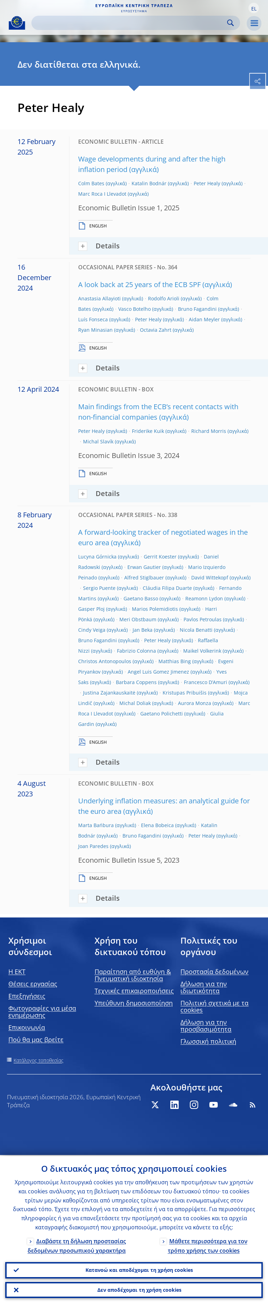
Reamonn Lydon (204, 598)
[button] (253, 8)
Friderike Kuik (148, 431)
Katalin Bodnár (149, 183)
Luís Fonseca (93, 319)
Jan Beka (142, 630)
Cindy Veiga (91, 630)
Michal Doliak (135, 703)
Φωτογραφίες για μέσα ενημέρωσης (42, 1011)
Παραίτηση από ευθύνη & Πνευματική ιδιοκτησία (133, 975)
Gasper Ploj (91, 609)
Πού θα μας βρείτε (36, 1039)
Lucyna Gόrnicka (97, 556)
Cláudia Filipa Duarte (167, 588)
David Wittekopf (209, 577)
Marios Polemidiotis (155, 609)
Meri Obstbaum (137, 619)
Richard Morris (208, 431)
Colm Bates (91, 183)
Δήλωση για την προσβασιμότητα (205, 1025)
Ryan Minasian (95, 330)
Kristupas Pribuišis (185, 692)
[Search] (130, 23)
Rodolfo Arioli (163, 298)
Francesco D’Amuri (205, 682)
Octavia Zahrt (155, 330)
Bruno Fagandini (197, 309)
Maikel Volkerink (202, 650)
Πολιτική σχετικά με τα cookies (214, 1006)
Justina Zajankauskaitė (109, 692)
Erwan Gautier (144, 567)
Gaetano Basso (141, 598)
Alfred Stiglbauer (144, 577)
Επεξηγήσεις (26, 996)
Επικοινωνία (26, 1027)
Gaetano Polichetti (161, 713)
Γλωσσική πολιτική (208, 1041)
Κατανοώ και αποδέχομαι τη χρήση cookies (139, 1269)
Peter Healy (207, 183)
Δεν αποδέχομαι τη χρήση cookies (139, 1289)
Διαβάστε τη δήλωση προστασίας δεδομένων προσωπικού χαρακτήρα (77, 1244)
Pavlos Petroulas (203, 619)
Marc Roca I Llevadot (102, 193)
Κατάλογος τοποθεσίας (39, 1060)
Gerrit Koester (160, 556)
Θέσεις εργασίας (32, 984)
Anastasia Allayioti (99, 298)
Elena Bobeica (157, 825)
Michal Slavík (98, 441)
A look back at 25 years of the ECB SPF (139, 284)
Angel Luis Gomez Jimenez (158, 671)
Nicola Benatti (196, 630)
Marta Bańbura (96, 825)
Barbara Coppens (136, 682)
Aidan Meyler (204, 319)
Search (230, 23)
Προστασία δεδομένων (214, 971)
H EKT (16, 971)
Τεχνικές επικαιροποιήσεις (134, 991)
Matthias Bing (174, 661)
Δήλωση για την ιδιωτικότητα (203, 987)
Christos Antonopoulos (104, 661)
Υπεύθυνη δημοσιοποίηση (134, 1003)
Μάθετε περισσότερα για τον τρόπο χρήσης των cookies (207, 1244)
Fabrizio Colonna (136, 650)
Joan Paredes (93, 846)
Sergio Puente (99, 588)
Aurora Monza (194, 703)
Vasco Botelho (134, 309)
